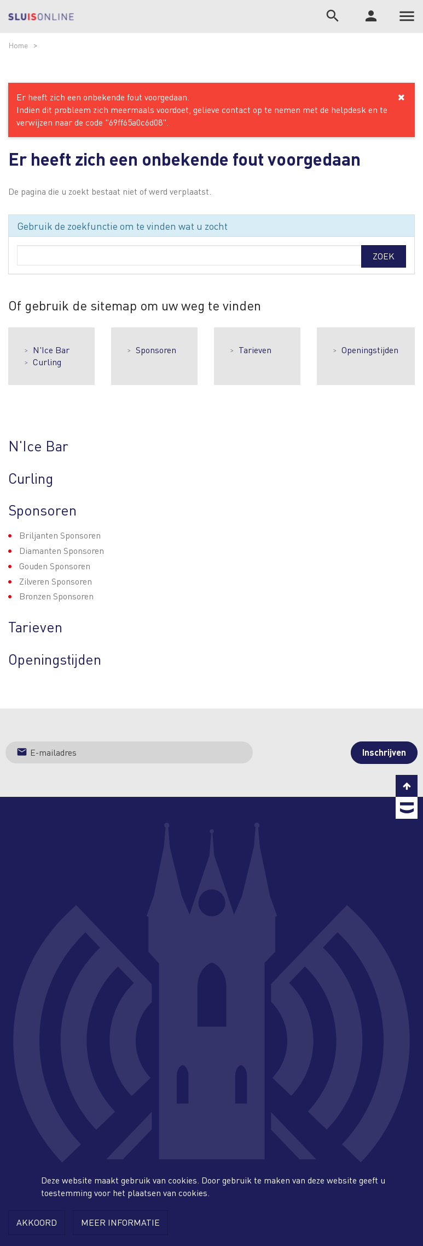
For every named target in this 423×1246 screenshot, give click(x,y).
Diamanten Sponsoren (61, 550)
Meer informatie (120, 1222)
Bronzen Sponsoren (56, 596)
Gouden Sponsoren (54, 565)
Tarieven (255, 349)
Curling (47, 361)
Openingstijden (369, 349)
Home (18, 45)
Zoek (384, 256)
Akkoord (36, 1222)
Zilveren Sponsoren (55, 581)
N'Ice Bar (51, 349)
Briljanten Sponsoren (60, 535)
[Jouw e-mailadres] (129, 752)
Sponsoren (156, 349)
